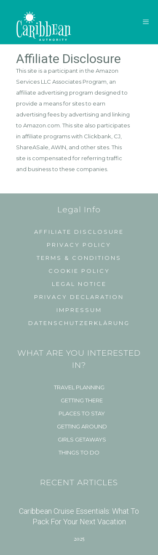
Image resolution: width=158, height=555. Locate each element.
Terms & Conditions (79, 257)
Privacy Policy (79, 244)
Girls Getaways (82, 439)
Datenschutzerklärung (79, 323)
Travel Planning (79, 387)
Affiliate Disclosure (79, 231)
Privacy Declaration (79, 296)
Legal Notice (79, 283)
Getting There (82, 400)
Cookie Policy (79, 270)
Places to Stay (82, 413)
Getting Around (82, 426)
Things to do (79, 452)
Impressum (79, 310)
